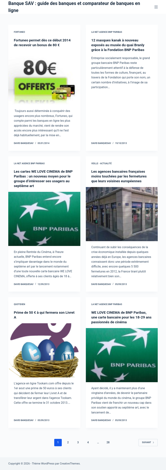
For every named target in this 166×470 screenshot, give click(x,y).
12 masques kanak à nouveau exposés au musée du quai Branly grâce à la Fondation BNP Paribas (119, 45)
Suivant (148, 442)
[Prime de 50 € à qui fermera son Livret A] (44, 350)
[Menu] (156, 7)
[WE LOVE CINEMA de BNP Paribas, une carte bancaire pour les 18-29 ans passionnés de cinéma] (122, 355)
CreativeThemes (70, 463)
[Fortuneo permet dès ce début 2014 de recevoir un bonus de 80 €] (44, 78)
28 (108, 442)
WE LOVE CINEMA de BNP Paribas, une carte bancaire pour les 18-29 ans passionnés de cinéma (120, 317)
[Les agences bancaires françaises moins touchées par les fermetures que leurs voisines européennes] (122, 214)
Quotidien (19, 304)
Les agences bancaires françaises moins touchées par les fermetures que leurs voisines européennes (120, 176)
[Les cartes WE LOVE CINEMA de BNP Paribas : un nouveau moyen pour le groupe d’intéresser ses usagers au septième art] (44, 219)
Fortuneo (19, 32)
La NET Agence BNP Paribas (106, 32)
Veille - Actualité (101, 163)
